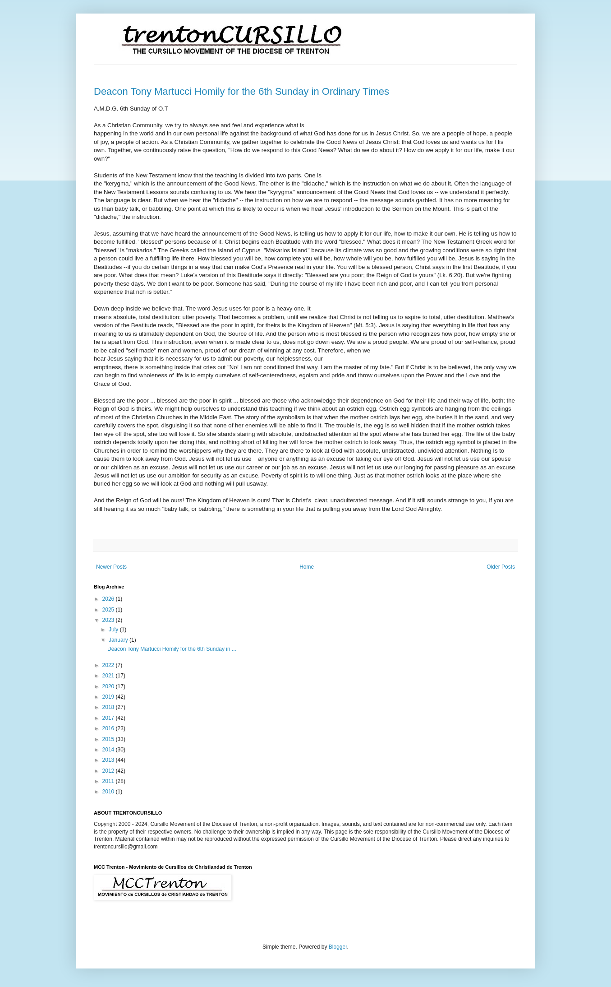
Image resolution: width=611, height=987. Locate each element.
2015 (109, 739)
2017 (109, 718)
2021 (109, 675)
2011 (109, 781)
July (114, 629)
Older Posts (501, 567)
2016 (109, 728)
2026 (109, 599)
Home (306, 567)
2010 (109, 791)
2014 (109, 749)
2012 (109, 771)
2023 (109, 620)
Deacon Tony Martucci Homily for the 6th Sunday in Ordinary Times (241, 91)
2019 (109, 697)
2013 (109, 760)
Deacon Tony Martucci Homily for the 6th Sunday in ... (171, 649)
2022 (109, 665)
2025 (109, 610)
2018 (109, 707)
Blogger (338, 947)
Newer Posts (111, 567)
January (119, 640)
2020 (109, 686)
